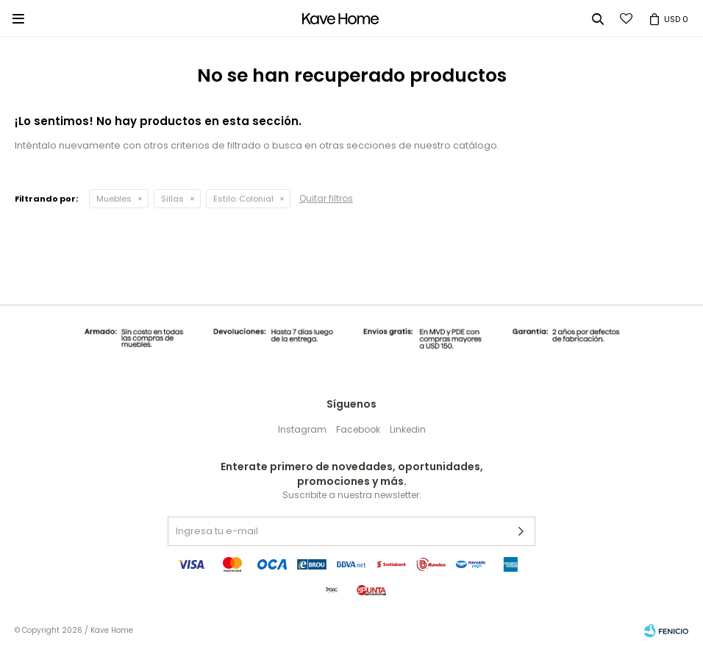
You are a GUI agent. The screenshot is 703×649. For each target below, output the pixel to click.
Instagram (302, 429)
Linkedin (408, 429)
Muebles (114, 199)
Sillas (172, 199)
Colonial (243, 199)
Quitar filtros (326, 198)
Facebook (358, 429)
